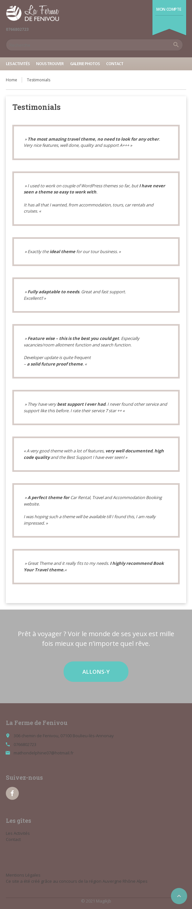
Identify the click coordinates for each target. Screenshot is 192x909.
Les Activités (18, 63)
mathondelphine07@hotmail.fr (44, 753)
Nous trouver (50, 63)
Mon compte (168, 9)
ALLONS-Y (96, 671)
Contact (114, 63)
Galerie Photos (85, 63)
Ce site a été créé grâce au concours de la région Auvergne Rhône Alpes (77, 881)
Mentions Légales (23, 875)
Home (11, 80)
